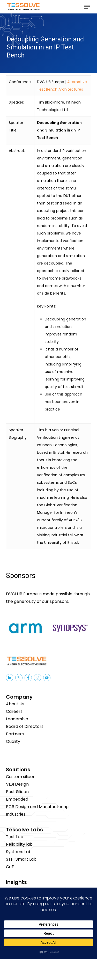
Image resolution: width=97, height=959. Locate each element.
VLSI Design (17, 784)
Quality (13, 741)
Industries (16, 814)
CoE (10, 867)
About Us (15, 704)
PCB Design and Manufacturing (37, 807)
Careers (14, 711)
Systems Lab (19, 852)
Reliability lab (19, 844)
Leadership (17, 719)
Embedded (17, 799)
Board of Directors (24, 726)
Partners (15, 734)
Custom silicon (20, 777)
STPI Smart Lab (21, 859)
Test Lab (14, 837)
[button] (87, 6)
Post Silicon (17, 792)
